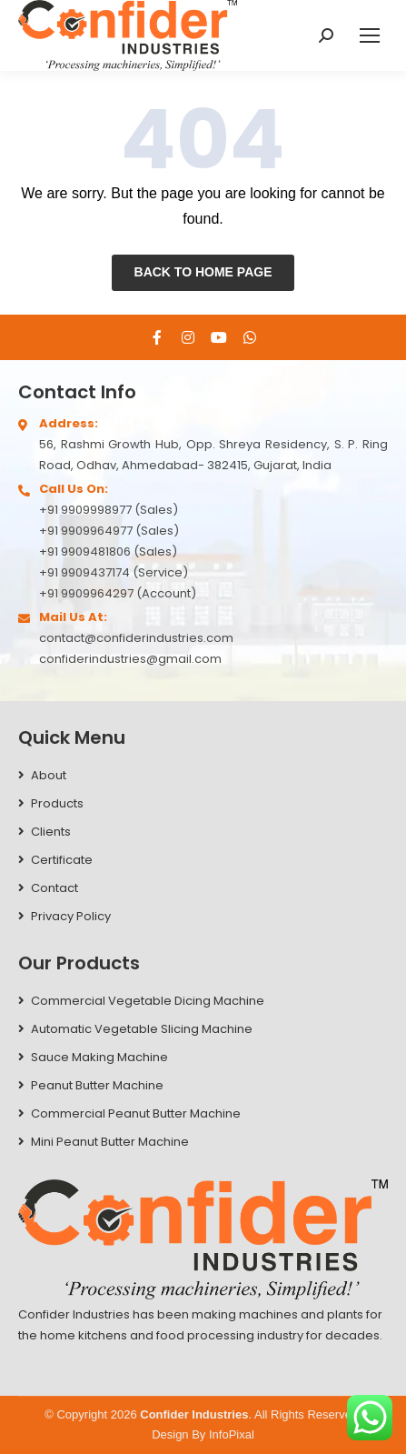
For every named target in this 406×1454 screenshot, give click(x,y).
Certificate (62, 859)
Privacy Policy (71, 916)
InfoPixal (231, 1434)
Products (57, 803)
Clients (51, 831)
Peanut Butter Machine (97, 1085)
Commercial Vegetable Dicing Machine (147, 1000)
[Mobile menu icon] (370, 35)
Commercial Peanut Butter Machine (136, 1113)
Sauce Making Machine (99, 1057)
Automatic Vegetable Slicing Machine (142, 1029)
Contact (54, 888)
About (48, 775)
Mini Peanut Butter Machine (110, 1141)
